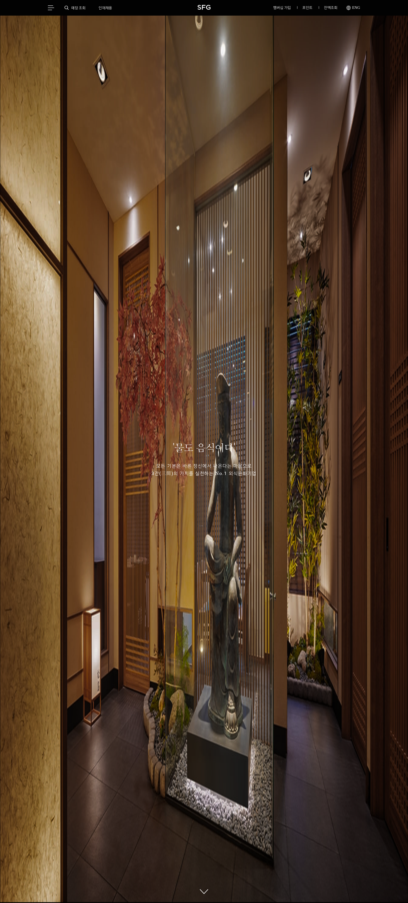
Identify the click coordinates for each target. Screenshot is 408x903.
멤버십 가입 (282, 7)
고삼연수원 (216, 890)
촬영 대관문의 (310, 889)
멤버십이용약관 (188, 890)
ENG (353, 8)
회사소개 (161, 890)
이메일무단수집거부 (131, 890)
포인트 (307, 7)
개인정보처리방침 (95, 890)
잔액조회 (330, 7)
